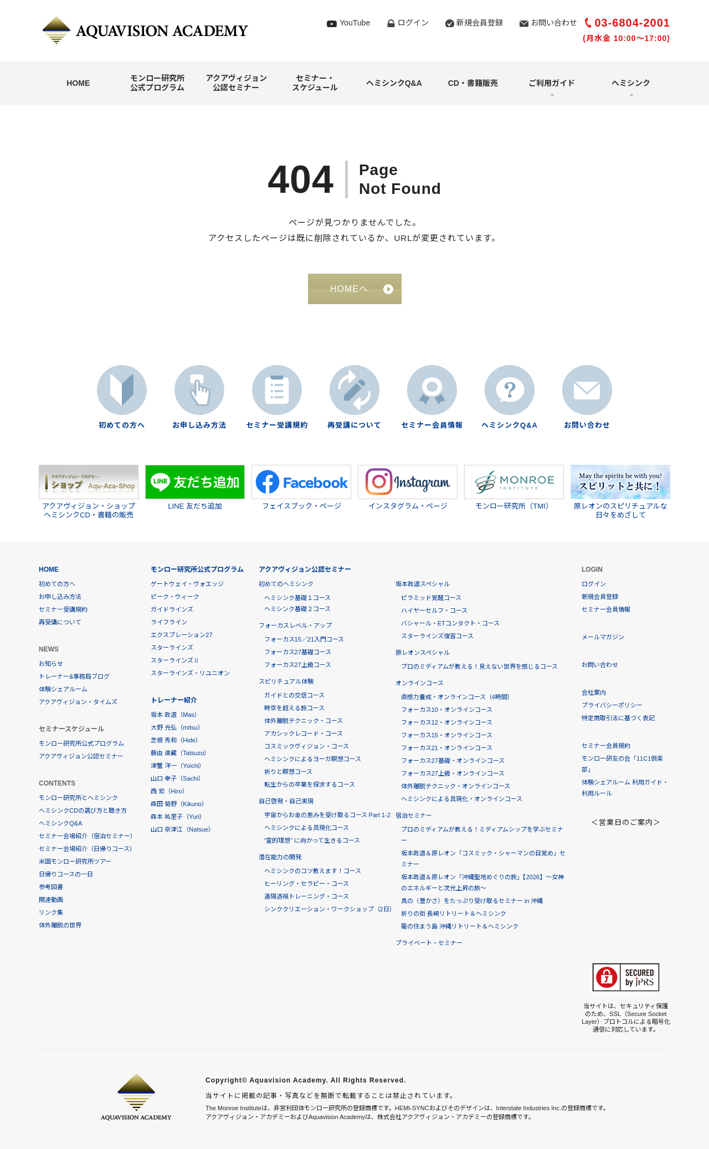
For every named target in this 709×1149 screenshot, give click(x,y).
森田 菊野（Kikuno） (179, 804)
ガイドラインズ (172, 609)
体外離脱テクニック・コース (303, 720)
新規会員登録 (479, 22)
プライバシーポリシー (612, 705)
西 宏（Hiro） (169, 791)
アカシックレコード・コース (303, 733)
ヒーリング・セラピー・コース (306, 883)
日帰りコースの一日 (66, 874)
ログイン (413, 22)
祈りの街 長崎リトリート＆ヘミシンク (453, 913)
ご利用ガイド (551, 83)
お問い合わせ (554, 22)
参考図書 (51, 887)
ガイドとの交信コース (294, 695)
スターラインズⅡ (175, 660)
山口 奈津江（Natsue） (182, 829)
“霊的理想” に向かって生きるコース (312, 840)
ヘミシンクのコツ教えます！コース (312, 871)
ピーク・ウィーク (175, 596)
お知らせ (51, 663)
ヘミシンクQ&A (394, 83)
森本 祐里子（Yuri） (178, 816)
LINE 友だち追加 (195, 487)
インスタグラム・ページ (408, 487)
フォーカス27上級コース (297, 664)
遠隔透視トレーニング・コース (306, 896)
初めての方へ (122, 425)
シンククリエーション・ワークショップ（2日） (329, 909)
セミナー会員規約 (606, 745)
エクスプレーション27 (181, 635)
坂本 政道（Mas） (176, 714)
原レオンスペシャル (422, 652)
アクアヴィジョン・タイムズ (78, 702)
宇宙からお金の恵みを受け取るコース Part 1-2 (327, 815)
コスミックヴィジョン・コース (306, 746)
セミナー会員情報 (432, 425)
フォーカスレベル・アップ (295, 625)
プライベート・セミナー (429, 943)
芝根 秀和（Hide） (176, 740)
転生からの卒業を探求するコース (309, 784)
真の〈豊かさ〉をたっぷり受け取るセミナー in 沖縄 (472, 900)
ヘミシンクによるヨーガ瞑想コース (312, 759)
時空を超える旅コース (294, 708)
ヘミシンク (631, 83)
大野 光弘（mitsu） (177, 727)
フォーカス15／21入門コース (304, 639)
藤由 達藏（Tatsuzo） (180, 753)
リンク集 (51, 912)
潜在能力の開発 (280, 857)
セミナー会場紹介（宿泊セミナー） (87, 836)
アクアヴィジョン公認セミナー (236, 83)
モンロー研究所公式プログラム (157, 83)
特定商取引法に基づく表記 (618, 718)
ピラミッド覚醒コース (431, 597)
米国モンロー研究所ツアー (75, 861)
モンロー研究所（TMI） (514, 487)
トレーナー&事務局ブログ (74, 676)
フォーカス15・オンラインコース (446, 735)
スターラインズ (172, 647)
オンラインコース (419, 683)
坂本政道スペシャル (422, 584)
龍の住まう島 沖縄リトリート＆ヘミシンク (459, 926)
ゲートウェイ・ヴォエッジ (187, 584)
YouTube (355, 22)
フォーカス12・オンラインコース (446, 722)
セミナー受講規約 (277, 425)
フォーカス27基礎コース (297, 652)
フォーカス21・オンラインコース (446, 748)
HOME (78, 83)
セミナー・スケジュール (315, 83)
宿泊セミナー (413, 815)
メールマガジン (603, 637)
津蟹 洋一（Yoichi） (178, 765)
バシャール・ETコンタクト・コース (450, 623)
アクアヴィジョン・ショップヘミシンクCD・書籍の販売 (88, 492)
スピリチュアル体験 (286, 681)
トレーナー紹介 (174, 700)
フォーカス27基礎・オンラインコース (453, 760)
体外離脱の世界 (60, 925)
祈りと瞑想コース (288, 771)
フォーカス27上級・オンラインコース (453, 773)
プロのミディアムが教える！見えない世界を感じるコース (479, 666)
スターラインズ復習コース (437, 636)
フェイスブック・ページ (301, 487)
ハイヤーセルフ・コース (434, 610)
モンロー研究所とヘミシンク (78, 797)
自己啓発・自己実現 (286, 801)
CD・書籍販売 (473, 83)
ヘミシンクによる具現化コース (306, 827)
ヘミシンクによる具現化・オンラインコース (461, 799)
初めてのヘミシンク (286, 584)
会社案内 (594, 692)
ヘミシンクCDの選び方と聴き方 (83, 810)
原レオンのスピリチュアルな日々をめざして (620, 492)
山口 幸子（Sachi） (177, 778)
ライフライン (169, 622)
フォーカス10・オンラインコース (446, 709)
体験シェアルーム (63, 689)
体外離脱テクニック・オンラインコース (455, 786)
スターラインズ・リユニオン (190, 673)
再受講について (354, 425)
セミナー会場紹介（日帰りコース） (87, 848)
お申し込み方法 (199, 425)
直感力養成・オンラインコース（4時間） (457, 697)
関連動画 (51, 899)
